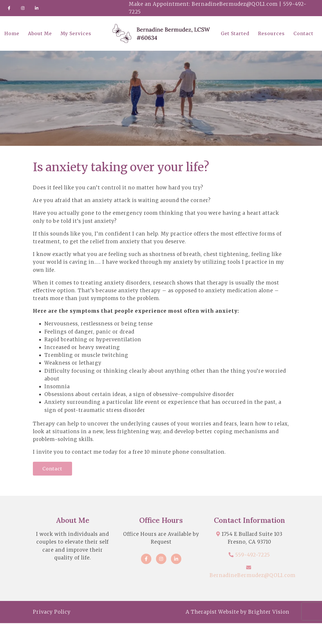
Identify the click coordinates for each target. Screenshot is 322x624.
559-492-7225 (252, 555)
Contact (303, 33)
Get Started (235, 33)
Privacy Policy (52, 612)
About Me (40, 33)
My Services (76, 33)
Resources (271, 33)
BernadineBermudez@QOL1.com (252, 576)
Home (11, 33)
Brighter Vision (268, 612)
